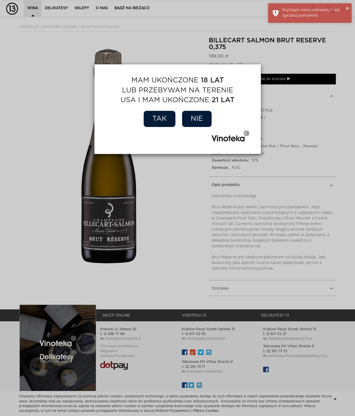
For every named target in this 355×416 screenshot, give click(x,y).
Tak (159, 118)
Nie (197, 118)
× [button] (347, 8)
